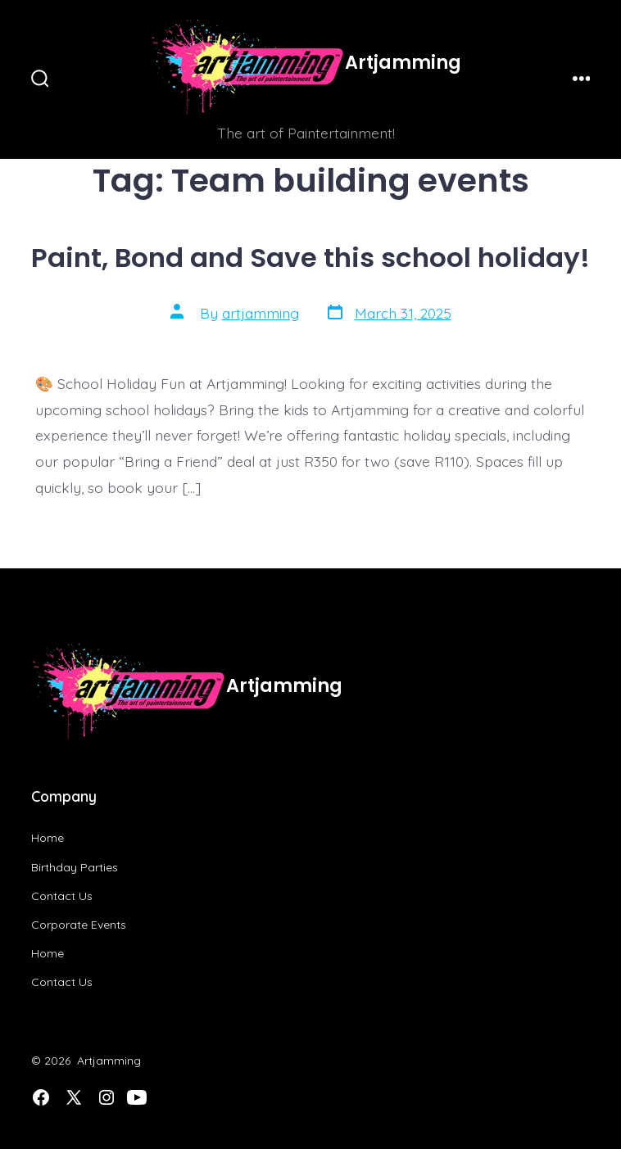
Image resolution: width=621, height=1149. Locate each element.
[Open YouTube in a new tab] (137, 1097)
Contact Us (62, 896)
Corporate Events (78, 924)
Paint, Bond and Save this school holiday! (310, 257)
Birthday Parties (74, 867)
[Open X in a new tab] (73, 1097)
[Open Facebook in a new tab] (41, 1097)
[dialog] (590, 1116)
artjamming (260, 313)
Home (47, 837)
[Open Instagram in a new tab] (106, 1097)
